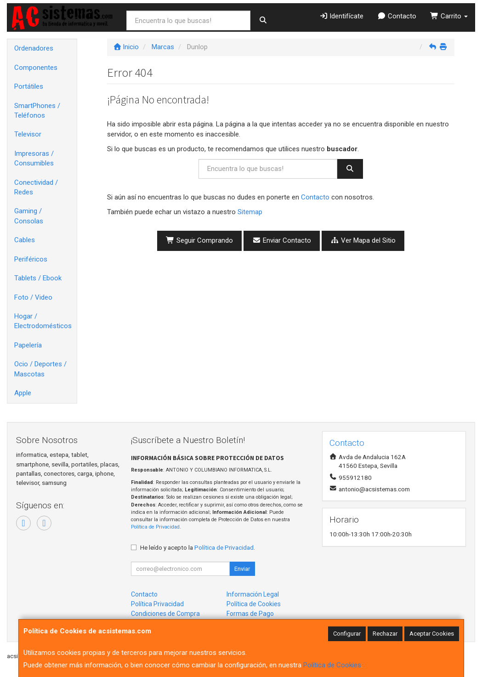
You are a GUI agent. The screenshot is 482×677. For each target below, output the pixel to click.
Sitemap (250, 212)
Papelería (28, 345)
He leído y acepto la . (197, 547)
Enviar (242, 568)
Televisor (27, 134)
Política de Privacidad (155, 527)
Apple (22, 393)
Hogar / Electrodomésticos (43, 321)
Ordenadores (33, 48)
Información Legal (253, 594)
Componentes (35, 67)
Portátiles (28, 86)
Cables (24, 240)
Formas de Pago (250, 613)
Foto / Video (33, 297)
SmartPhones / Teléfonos (37, 110)
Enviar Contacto (281, 240)
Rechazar (385, 633)
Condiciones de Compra (165, 613)
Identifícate (341, 16)
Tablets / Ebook (38, 278)
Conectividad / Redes (36, 187)
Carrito (449, 16)
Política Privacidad (157, 604)
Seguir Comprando (199, 240)
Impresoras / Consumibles (34, 158)
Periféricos (30, 259)
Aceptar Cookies (431, 633)
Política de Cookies (332, 665)
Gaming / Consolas (28, 216)
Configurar (347, 633)
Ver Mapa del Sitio (363, 240)
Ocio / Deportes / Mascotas (40, 369)
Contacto (396, 16)
